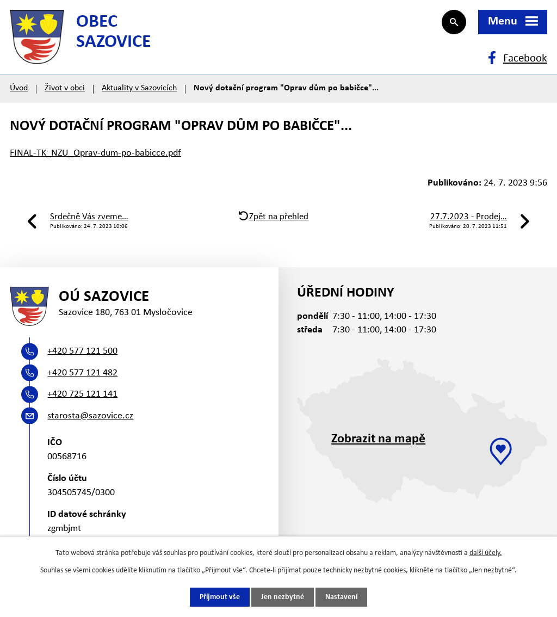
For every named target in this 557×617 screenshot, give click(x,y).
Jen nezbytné (282, 597)
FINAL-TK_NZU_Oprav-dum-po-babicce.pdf (95, 153)
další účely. (485, 553)
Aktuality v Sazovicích (139, 88)
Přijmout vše (220, 597)
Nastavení (341, 597)
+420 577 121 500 (82, 351)
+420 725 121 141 (82, 394)
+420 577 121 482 (82, 373)
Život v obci (65, 88)
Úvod (19, 88)
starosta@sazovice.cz (90, 416)
